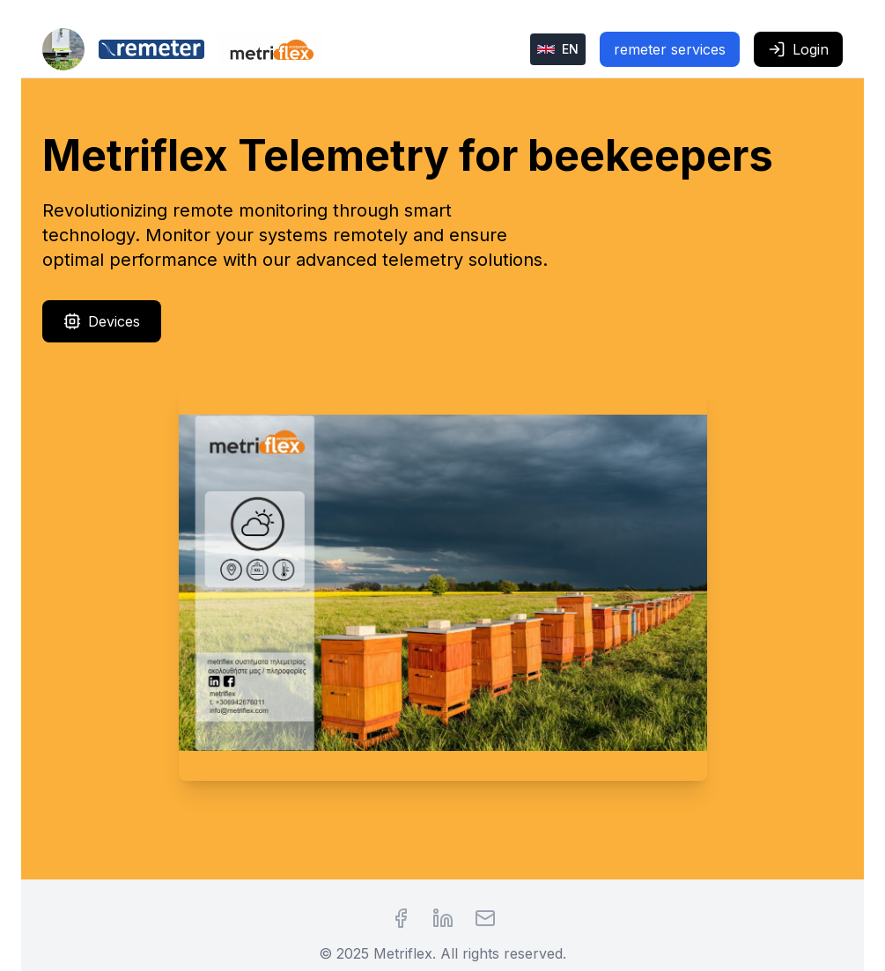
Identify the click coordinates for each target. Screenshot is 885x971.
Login (798, 49)
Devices (101, 321)
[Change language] (558, 49)
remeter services (670, 49)
